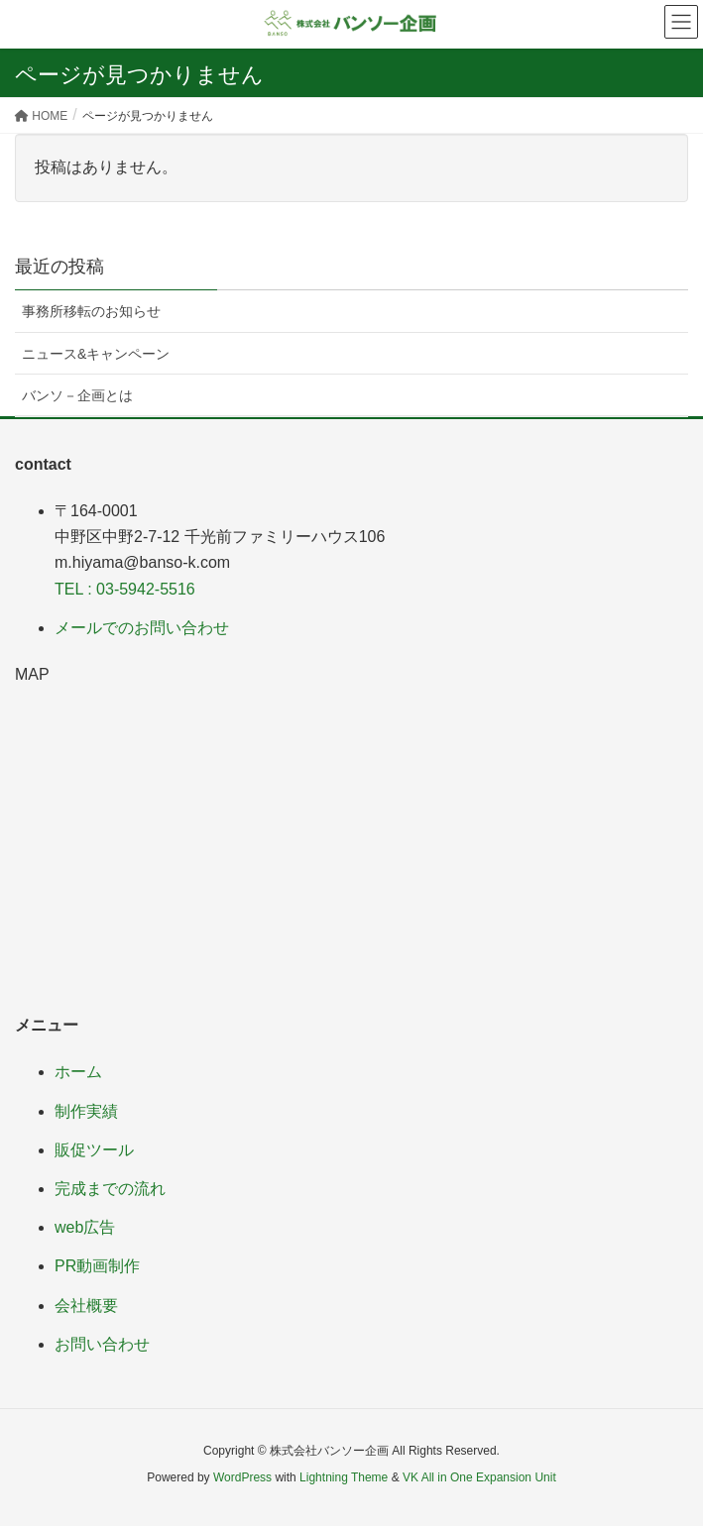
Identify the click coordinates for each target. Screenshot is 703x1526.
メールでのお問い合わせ (142, 627)
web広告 (85, 1227)
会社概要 (86, 1305)
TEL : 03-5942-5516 (125, 589)
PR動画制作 (97, 1265)
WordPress (242, 1477)
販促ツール (94, 1150)
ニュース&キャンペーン (96, 354)
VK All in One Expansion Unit (479, 1477)
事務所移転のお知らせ (91, 311)
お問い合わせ (102, 1344)
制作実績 (86, 1111)
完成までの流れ (110, 1188)
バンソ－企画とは (77, 395)
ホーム (78, 1071)
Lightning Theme (343, 1477)
